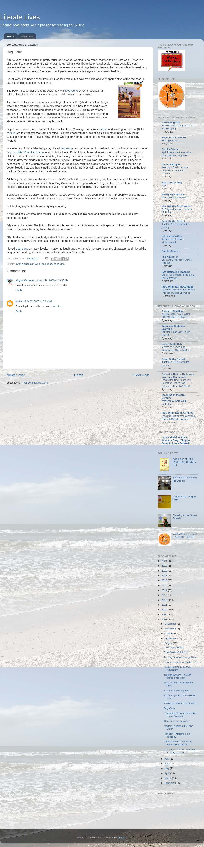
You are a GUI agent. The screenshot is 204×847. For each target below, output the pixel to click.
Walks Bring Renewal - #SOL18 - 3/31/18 (185, 535)
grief (62, 263)
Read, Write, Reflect (173, 221)
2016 (165, 580)
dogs (56, 263)
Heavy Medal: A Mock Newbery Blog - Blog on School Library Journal (176, 440)
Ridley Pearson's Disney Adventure (177, 668)
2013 (165, 595)
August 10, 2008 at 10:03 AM (52, 280)
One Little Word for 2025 (174, 197)
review (103, 129)
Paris (164, 185)
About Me (27, 36)
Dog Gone (71, 90)
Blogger (122, 837)
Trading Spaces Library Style (180, 657)
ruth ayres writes (172, 236)
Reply (19, 290)
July (167, 758)
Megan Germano (25, 280)
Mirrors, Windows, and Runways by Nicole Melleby (176, 348)
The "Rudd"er (170, 256)
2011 (165, 604)
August (168, 643)
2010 (165, 609)
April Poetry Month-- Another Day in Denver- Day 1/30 (177, 154)
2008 (165, 619)
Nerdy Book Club (172, 344)
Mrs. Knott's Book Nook (176, 206)
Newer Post (15, 375)
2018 (165, 570)
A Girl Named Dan (174, 647)
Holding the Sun (170, 140)
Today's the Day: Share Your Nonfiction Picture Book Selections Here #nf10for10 (176, 383)
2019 (165, 565)
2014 (165, 590)
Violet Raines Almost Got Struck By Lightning (178, 743)
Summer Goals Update (176, 690)
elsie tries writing (172, 182)
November (170, 628)
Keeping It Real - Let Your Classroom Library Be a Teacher (175, 170)
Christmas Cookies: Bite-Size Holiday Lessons (180, 751)
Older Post (141, 375)
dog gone (47, 263)
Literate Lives (20, 17)
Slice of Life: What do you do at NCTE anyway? (178, 276)
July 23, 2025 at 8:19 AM (38, 301)
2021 (165, 560)
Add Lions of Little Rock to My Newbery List (184, 462)
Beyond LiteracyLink (174, 137)
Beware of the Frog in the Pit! (180, 662)
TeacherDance (170, 251)
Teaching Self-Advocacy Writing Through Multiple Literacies (178, 291)
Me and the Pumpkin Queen (26, 152)
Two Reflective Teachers (176, 271)
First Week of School (175, 652)
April (167, 773)
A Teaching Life (171, 122)
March (168, 778)
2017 (165, 575)
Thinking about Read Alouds (179, 703)
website (56, 306)
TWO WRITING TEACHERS (177, 286)
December (170, 623)
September (170, 638)
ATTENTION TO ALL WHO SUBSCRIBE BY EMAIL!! (176, 316)
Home (11, 36)
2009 (165, 614)
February (169, 783)
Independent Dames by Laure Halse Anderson (180, 714)
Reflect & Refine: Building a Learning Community (178, 375)
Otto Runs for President (177, 721)
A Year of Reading (172, 311)
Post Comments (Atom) (35, 382)
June (167, 763)
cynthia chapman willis (27, 263)
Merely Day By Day (173, 194)
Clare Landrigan (171, 164)
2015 (165, 585)
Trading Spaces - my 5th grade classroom (177, 676)
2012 (165, 600)
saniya (19, 301)
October (169, 633)
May (167, 768)
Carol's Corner (170, 149)
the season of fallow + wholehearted (173, 241)
